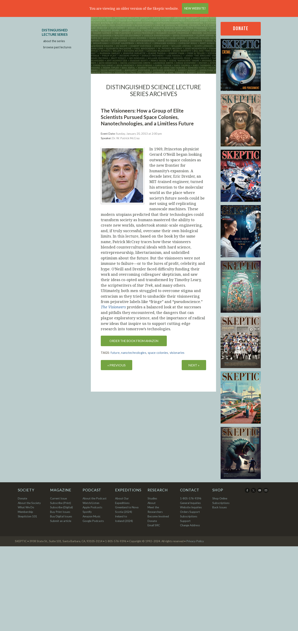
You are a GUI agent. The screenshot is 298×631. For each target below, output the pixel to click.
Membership (25, 511)
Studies (152, 498)
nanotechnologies (133, 352)
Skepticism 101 (27, 516)
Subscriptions (221, 503)
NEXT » (193, 365)
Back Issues (219, 507)
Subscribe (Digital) (61, 507)
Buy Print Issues (60, 511)
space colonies (158, 352)
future (115, 352)
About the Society (29, 503)
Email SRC (154, 525)
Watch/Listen (91, 503)
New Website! (195, 8)
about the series (54, 41)
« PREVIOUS (116, 365)
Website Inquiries (191, 507)
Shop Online (219, 498)
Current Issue (58, 498)
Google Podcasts (93, 521)
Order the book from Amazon (133, 341)
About (152, 503)
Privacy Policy (195, 541)
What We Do (26, 507)
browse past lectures (57, 47)
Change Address (190, 525)
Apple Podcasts (92, 507)
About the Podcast (95, 498)
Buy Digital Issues (61, 516)
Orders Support (190, 511)
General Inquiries (190, 503)
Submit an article (60, 521)
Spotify (87, 511)
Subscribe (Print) (60, 503)
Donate (240, 28)
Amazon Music (92, 516)
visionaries (177, 352)
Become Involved (158, 516)
